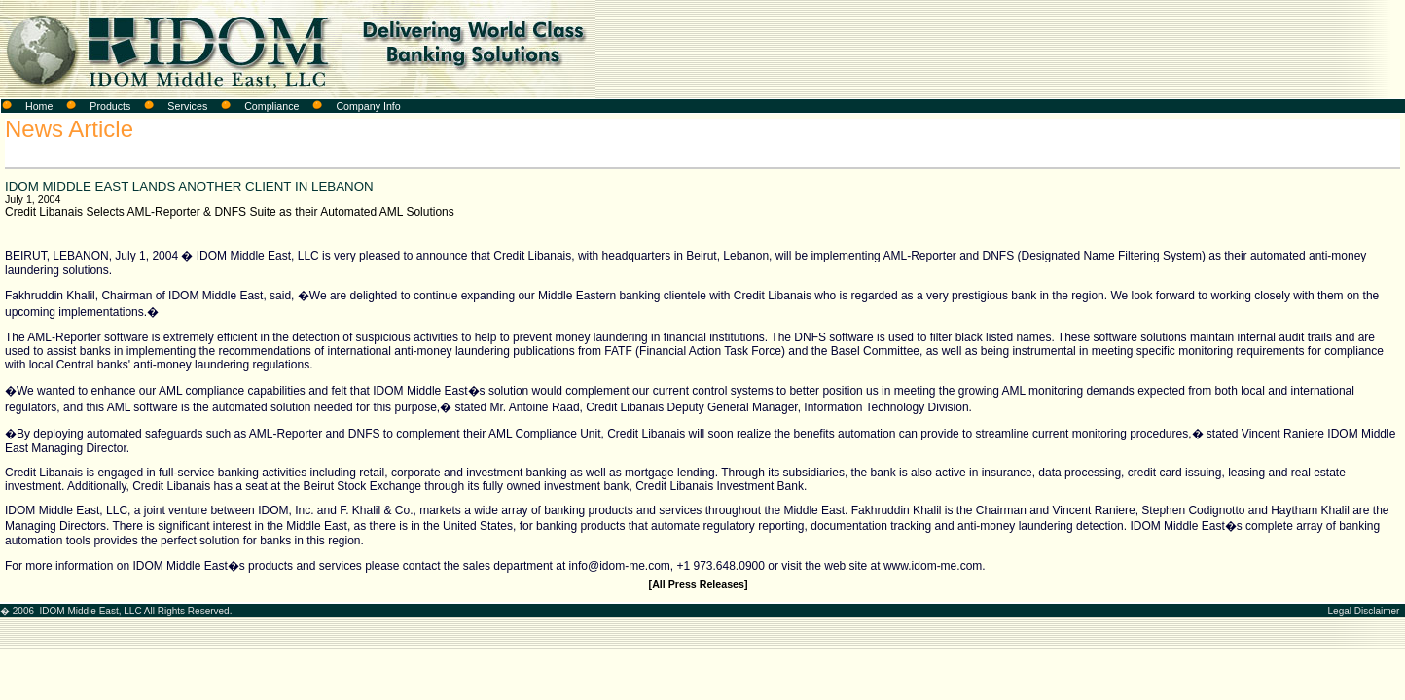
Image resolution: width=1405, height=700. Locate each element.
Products (110, 106)
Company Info (368, 106)
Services (187, 106)
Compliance (271, 106)
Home (39, 106)
